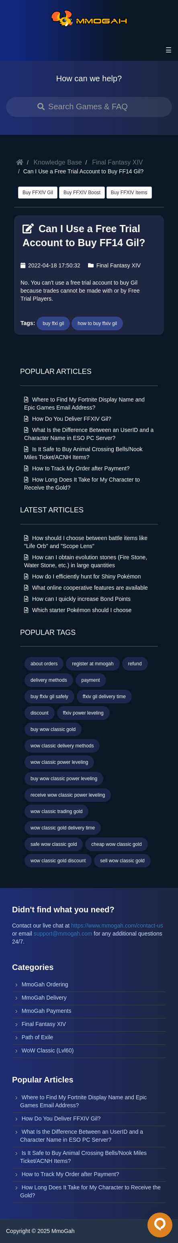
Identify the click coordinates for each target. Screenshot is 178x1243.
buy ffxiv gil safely (49, 696)
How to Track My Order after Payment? (77, 468)
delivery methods (49, 680)
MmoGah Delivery (44, 997)
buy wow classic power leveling (64, 778)
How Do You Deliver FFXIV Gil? (67, 419)
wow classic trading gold (56, 811)
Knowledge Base (58, 162)
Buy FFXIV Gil (38, 192)
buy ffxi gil (53, 323)
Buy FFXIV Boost (81, 192)
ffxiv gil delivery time (104, 696)
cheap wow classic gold (116, 844)
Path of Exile (37, 1037)
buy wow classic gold (53, 729)
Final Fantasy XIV (117, 162)
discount (40, 713)
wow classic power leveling (59, 762)
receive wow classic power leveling (68, 795)
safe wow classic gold (54, 844)
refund (135, 664)
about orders (44, 664)
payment (91, 680)
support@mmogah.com (63, 933)
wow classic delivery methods (62, 746)
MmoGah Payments (47, 1011)
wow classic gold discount (58, 860)
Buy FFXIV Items (129, 192)
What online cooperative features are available (86, 587)
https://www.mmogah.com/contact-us (117, 925)
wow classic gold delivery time (63, 828)
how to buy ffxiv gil (97, 323)
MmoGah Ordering (45, 984)
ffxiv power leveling (83, 713)
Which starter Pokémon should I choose (77, 610)
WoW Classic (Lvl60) (48, 1050)
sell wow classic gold (122, 860)
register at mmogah (92, 664)
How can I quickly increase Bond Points (77, 599)
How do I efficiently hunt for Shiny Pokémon (82, 576)
